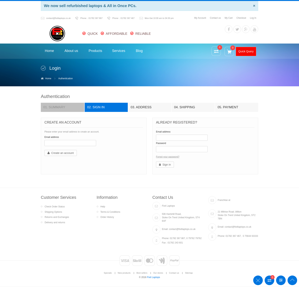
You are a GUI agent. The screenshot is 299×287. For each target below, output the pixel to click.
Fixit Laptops (153, 277)
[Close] (254, 6)
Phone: (165, 238)
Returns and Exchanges (57, 217)
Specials (108, 273)
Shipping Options (53, 212)
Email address (51, 137)
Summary (54, 107)
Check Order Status (55, 206)
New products (124, 273)
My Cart (229, 18)
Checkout (241, 18)
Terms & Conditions (110, 212)
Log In (253, 18)
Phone (83, 18)
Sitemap (189, 273)
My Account (200, 18)
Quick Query (246, 51)
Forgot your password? (167, 156)
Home (48, 78)
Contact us (215, 18)
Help (102, 206)
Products (95, 51)
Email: (165, 229)
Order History (107, 217)
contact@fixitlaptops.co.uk (58, 18)
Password (161, 143)
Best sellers (142, 273)
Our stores (158, 273)
